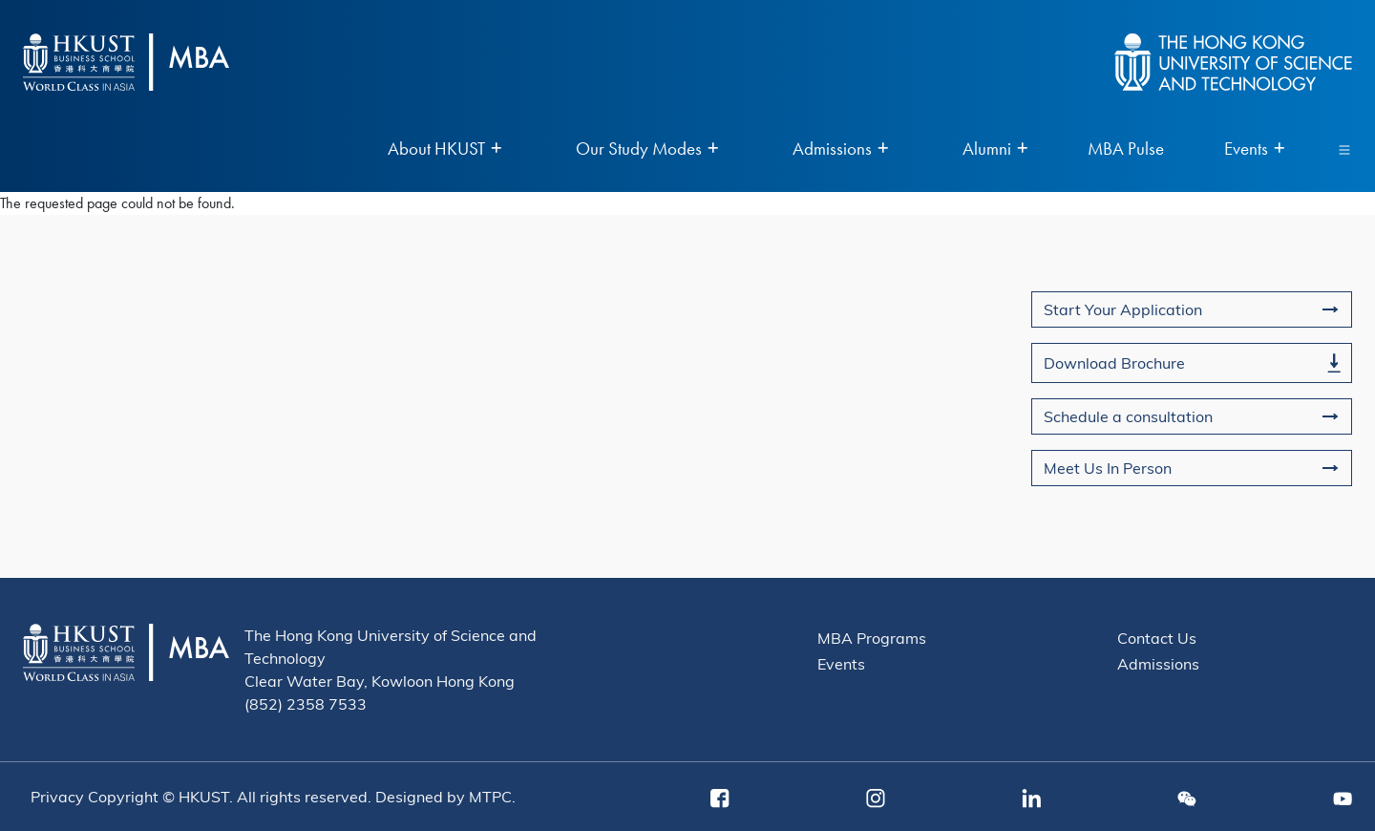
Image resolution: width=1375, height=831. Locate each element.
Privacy (57, 796)
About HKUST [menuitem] (444, 149)
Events (841, 663)
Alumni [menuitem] (994, 149)
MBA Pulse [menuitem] (1126, 149)
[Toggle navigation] (1344, 149)
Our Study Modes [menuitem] (647, 149)
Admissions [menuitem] (840, 149)
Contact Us (1156, 638)
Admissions (1158, 663)
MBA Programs (871, 638)
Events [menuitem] (1254, 149)
